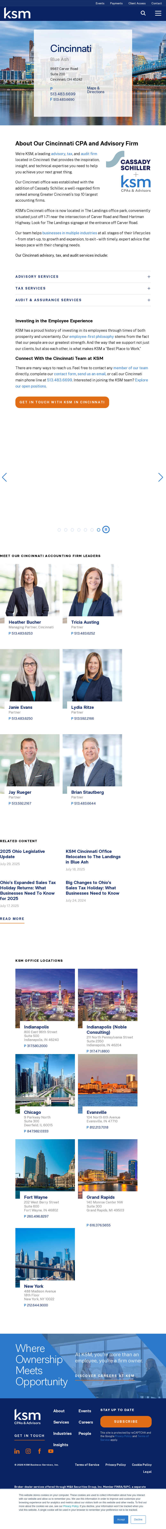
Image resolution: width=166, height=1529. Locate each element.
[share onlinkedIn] (16, 1451)
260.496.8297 (38, 1216)
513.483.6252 (84, 633)
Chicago (32, 1112)
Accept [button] (121, 1519)
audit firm (89, 154)
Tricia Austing (85, 622)
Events (100, 3)
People (85, 1434)
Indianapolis (36, 1027)
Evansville (97, 1112)
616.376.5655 (100, 1225)
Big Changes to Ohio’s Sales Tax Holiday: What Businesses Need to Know (92, 888)
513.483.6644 (85, 803)
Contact (156, 3)
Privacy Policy (70, 1506)
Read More (12, 919)
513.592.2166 (84, 718)
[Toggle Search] (143, 13)
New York (33, 1286)
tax (69, 154)
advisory (58, 154)
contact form (65, 374)
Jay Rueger (20, 792)
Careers (86, 1422)
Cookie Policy (142, 1464)
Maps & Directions (95, 90)
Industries (62, 1434)
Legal (147, 1471)
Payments (116, 3)
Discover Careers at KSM (105, 1377)
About (59, 1411)
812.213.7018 (99, 1127)
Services (61, 1422)
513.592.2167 (21, 803)
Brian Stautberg (87, 792)
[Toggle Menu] (158, 14)
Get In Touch (29, 1436)
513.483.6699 (63, 94)
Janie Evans (20, 707)
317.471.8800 (100, 1051)
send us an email (92, 374)
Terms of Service (87, 1464)
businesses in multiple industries (69, 233)
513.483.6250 (22, 718)
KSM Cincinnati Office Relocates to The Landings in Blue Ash (93, 857)
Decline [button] (138, 1519)
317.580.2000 (37, 1046)
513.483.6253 (22, 633)
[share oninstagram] (28, 1451)
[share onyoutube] (50, 1451)
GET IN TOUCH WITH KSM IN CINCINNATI (62, 402)
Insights (60, 1445)
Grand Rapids (101, 1197)
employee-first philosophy (91, 336)
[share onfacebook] (39, 1451)
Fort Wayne (36, 1197)
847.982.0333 (37, 1131)
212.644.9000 (37, 1305)
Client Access (137, 3)
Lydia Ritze (82, 707)
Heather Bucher (25, 622)
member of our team (130, 368)
